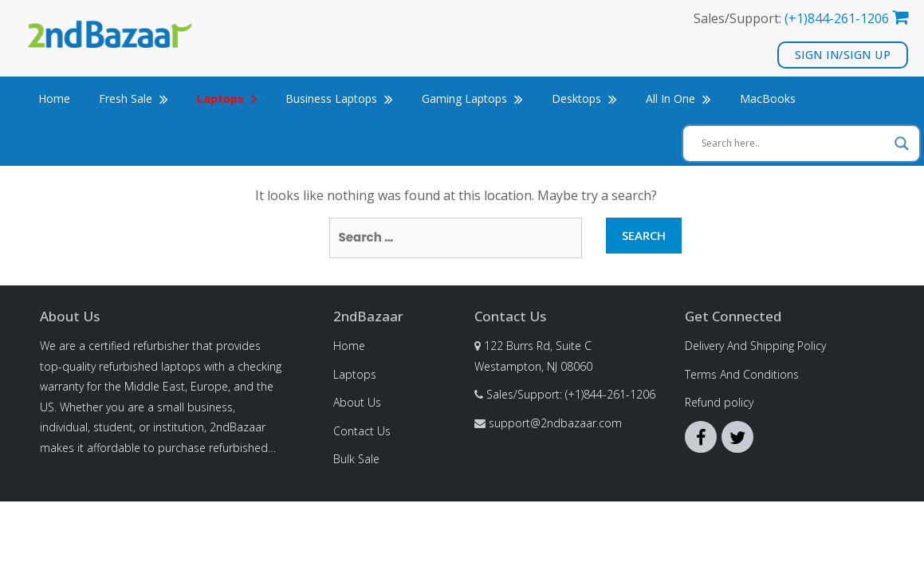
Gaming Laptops (472, 98)
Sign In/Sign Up (843, 54)
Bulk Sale (356, 458)
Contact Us (362, 430)
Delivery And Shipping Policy (755, 345)
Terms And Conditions (742, 374)
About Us (357, 402)
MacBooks (768, 98)
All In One (678, 98)
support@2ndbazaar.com (555, 423)
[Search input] (794, 143)
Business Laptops (339, 98)
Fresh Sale (133, 98)
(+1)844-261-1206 (836, 18)
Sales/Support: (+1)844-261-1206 (570, 394)
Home (54, 98)
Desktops (584, 98)
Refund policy (719, 402)
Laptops (354, 374)
